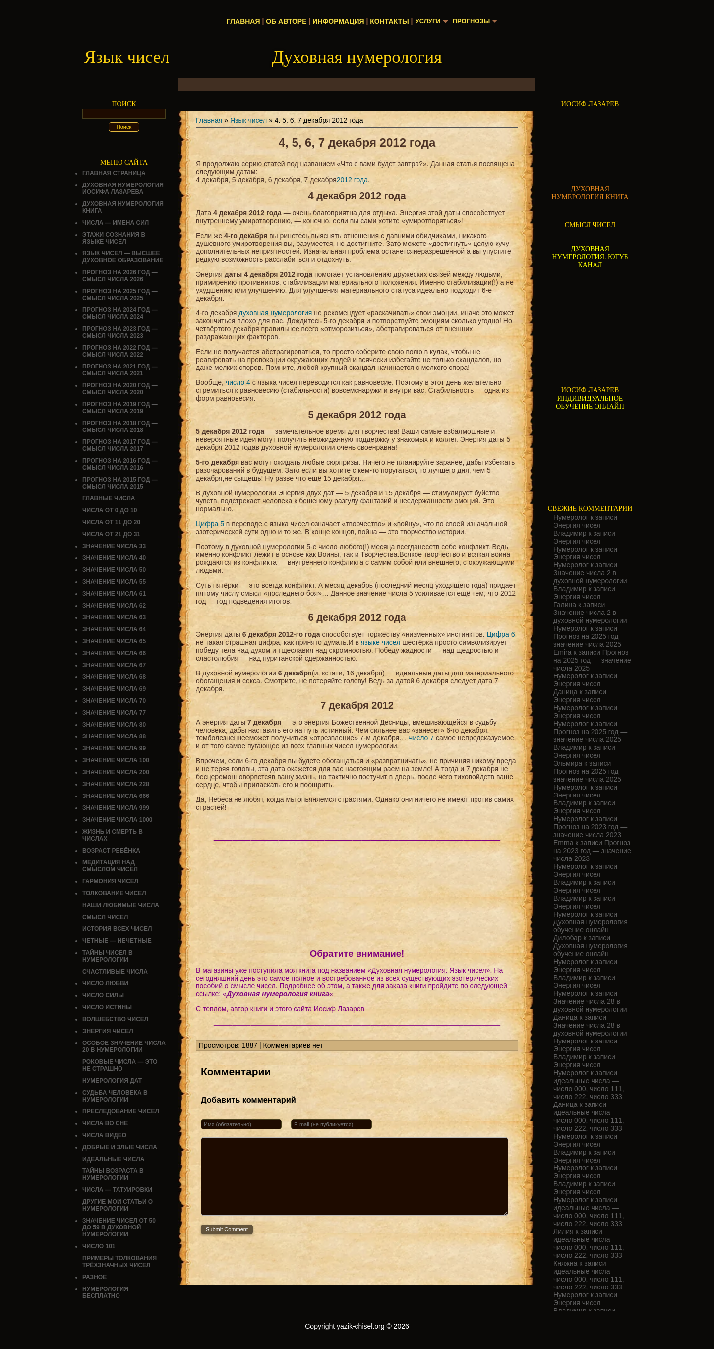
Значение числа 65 (114, 641)
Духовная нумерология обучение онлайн (590, 926)
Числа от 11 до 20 (111, 522)
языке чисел (381, 642)
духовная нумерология (275, 313)
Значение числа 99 (114, 748)
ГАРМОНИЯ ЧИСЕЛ (110, 881)
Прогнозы (472, 21)
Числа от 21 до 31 (111, 534)
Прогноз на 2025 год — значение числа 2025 (590, 640)
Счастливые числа (115, 971)
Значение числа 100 (115, 760)
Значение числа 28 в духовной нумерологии (590, 1005)
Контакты (386, 21)
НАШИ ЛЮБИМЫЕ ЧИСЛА (120, 905)
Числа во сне (105, 1123)
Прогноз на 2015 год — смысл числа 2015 (120, 483)
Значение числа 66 (114, 653)
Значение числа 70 (114, 700)
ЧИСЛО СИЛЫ (103, 995)
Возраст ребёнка (111, 850)
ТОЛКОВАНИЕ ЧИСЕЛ (114, 893)
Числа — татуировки (117, 1189)
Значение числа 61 (114, 593)
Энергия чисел (107, 1031)
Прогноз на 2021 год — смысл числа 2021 (120, 370)
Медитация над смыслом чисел (110, 866)
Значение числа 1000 (117, 819)
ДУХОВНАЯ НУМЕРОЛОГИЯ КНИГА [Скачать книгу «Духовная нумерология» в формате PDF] (589, 193)
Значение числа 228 (115, 784)
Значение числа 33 (114, 546)
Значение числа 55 (114, 581)
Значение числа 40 (114, 557)
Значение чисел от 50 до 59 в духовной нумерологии (119, 1227)
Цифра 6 (500, 634)
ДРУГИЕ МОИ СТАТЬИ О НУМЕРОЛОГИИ (117, 1205)
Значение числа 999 (115, 807)
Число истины (107, 1007)
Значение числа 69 (114, 688)
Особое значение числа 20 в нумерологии (124, 1046)
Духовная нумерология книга (278, 994)
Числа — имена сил (115, 222)
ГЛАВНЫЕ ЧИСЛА (108, 498)
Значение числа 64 (114, 629)
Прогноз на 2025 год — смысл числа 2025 (120, 295)
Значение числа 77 (114, 712)
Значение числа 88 (114, 736)
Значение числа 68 (114, 677)
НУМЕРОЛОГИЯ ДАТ (112, 1080)
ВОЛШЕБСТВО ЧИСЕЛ (115, 1019)
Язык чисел (248, 120)
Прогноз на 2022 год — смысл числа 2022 (120, 351)
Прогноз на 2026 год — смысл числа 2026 (120, 276)
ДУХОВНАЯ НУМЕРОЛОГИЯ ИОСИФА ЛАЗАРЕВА (123, 188)
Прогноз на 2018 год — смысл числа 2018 (120, 426)
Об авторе (283, 21)
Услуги (426, 21)
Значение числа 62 (114, 605)
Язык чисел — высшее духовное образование (123, 257)
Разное (94, 1277)
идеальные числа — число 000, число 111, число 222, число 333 (588, 1089)
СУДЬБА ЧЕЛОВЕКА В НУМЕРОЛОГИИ (115, 1096)
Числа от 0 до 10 (109, 510)
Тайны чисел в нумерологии (107, 956)
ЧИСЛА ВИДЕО (104, 1135)
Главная (241, 21)
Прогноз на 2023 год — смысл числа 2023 (120, 332)
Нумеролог (571, 517)
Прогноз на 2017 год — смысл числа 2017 (120, 445)
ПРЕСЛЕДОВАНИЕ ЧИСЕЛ (120, 1111)
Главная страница (114, 173)
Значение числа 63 (114, 617)
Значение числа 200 (115, 772)
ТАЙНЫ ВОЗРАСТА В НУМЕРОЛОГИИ (113, 1174)
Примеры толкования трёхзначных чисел (119, 1262)
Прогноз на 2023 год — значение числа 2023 (590, 831)
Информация (335, 21)
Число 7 (421, 738)
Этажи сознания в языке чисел (113, 238)
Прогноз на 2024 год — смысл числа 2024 (120, 313)
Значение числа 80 (114, 724)
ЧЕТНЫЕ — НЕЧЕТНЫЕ (117, 940)
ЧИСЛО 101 (99, 1246)
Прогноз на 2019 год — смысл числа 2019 (120, 408)
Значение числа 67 (114, 665)
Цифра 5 (210, 524)
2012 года (352, 180)
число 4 (238, 382)
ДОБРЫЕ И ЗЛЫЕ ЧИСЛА (119, 1147)
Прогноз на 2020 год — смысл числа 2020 (120, 389)
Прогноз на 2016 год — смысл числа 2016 (120, 464)
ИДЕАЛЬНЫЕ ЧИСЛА (113, 1159)
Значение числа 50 (114, 569)
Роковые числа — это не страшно (120, 1065)
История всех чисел (117, 928)
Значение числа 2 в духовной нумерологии (590, 577)
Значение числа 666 (115, 796)
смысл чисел (105, 917)
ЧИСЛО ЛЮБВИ (105, 983)
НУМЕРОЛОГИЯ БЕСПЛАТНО (105, 1292)
